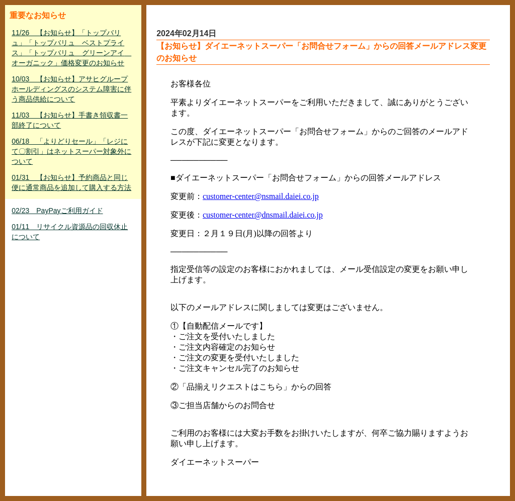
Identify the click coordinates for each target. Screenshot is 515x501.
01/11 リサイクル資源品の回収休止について (70, 232)
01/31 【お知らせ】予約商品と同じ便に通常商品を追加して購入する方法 (71, 182)
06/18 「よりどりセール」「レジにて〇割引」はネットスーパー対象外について (71, 151)
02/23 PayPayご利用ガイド (57, 211)
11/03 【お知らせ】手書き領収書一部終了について (70, 120)
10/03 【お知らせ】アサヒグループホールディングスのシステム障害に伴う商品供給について (71, 89)
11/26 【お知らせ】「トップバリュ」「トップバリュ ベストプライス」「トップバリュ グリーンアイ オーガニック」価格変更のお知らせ (71, 48)
